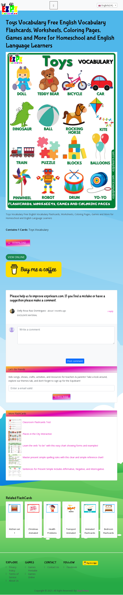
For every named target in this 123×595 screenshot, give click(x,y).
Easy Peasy (83, 590)
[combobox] (107, 5)
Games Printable (32, 569)
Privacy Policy (12, 569)
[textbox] (107, 5)
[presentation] (90, 352)
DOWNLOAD (19, 242)
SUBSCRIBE (61, 397)
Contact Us (53, 567)
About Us (14, 580)
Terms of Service (14, 575)
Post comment (75, 361)
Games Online (32, 575)
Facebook (72, 567)
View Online (16, 257)
